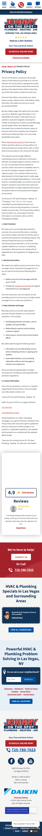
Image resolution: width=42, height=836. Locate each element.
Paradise (15, 691)
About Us (12, 66)
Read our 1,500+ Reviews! (21, 40)
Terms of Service (22, 811)
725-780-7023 (21, 5)
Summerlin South (14, 694)
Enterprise (8, 689)
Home (4, 66)
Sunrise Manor (28, 694)
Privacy (31, 813)
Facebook (11, 761)
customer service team (23, 286)
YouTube (30, 761)
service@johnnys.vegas (10, 413)
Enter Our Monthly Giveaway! (21, 12)
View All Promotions (21, 629)
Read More (21, 528)
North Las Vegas (31, 689)
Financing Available (21, 57)
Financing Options (21, 797)
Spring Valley (25, 691)
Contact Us (21, 557)
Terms (35, 813)
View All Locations (21, 701)
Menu (4, 7)
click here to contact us (15, 142)
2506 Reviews (28, 493)
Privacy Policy (14, 811)
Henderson (18, 689)
